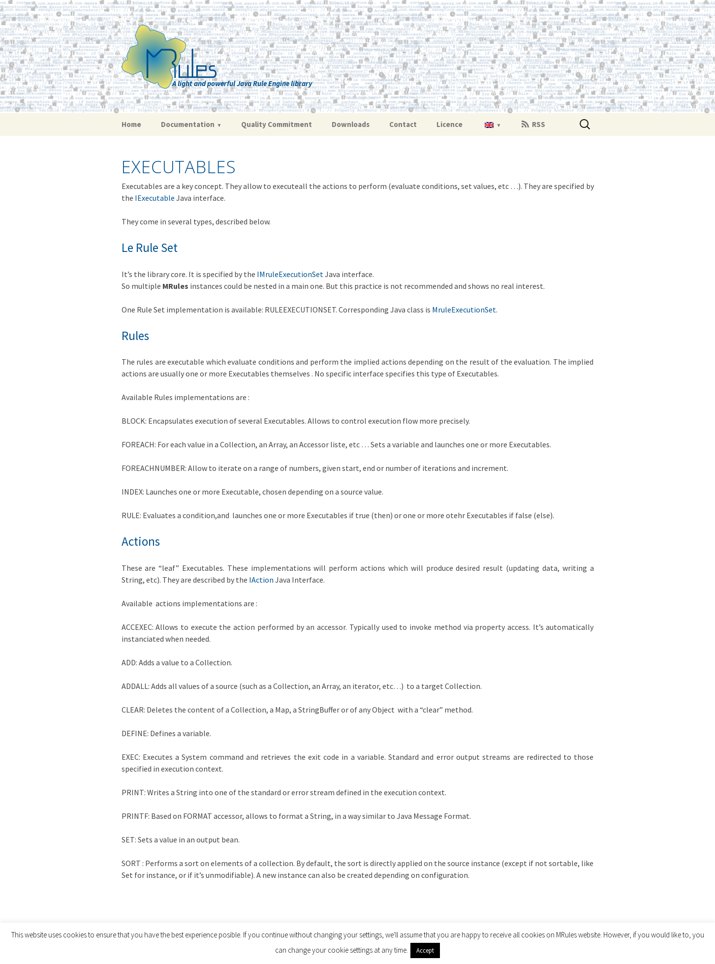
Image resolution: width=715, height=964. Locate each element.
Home (131, 124)
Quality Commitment (276, 124)
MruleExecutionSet (464, 309)
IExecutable (155, 198)
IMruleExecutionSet (290, 274)
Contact (403, 124)
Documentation (188, 124)
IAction (261, 580)
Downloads (351, 124)
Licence (449, 124)
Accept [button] (425, 950)
